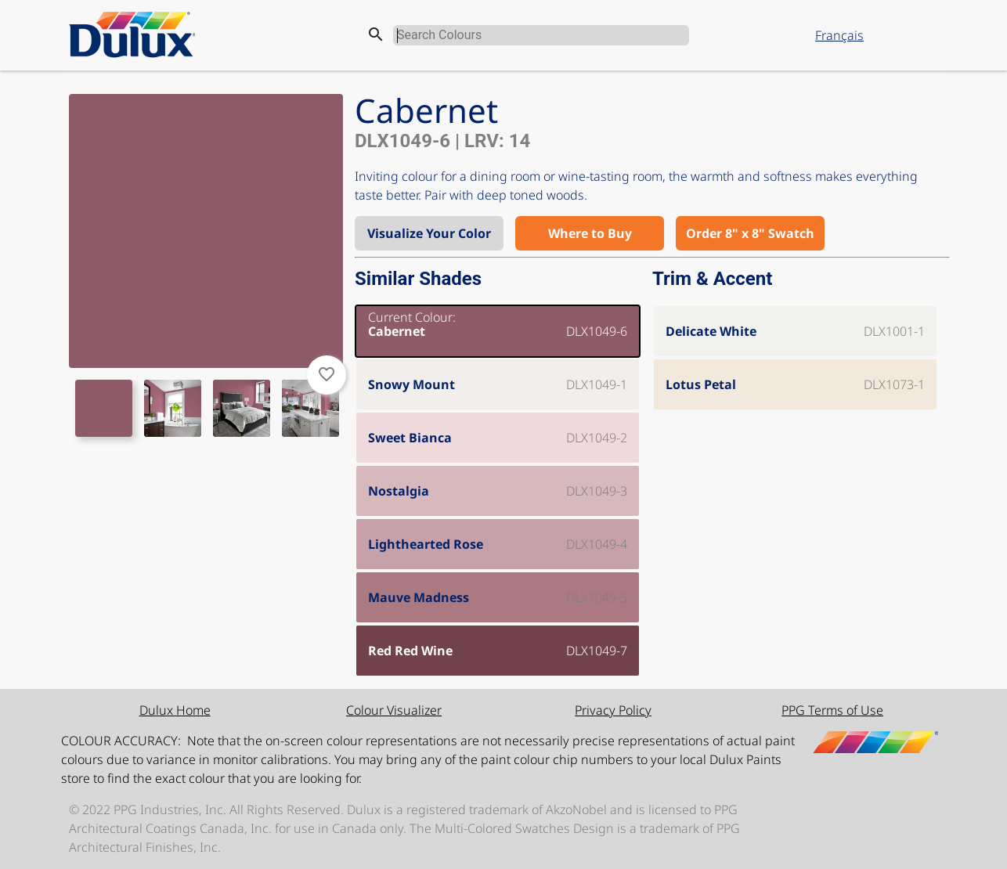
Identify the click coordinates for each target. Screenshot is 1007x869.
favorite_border (326, 374)
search (375, 34)
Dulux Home (175, 710)
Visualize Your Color (429, 233)
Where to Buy (590, 233)
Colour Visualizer (394, 710)
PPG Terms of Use (832, 710)
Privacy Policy (613, 710)
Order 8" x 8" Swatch (750, 233)
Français (839, 35)
